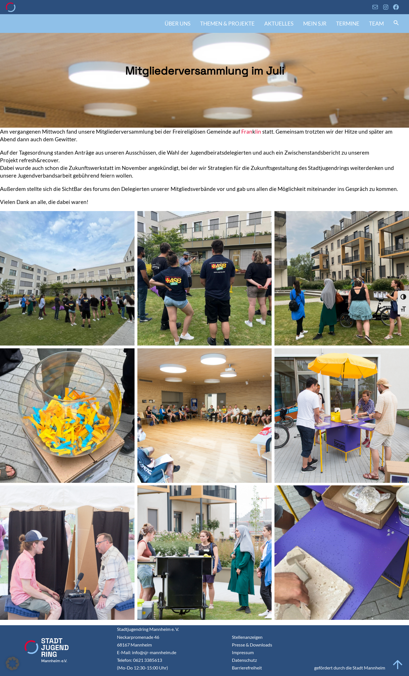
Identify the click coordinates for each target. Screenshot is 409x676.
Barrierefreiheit (247, 667)
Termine (347, 23)
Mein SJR (314, 23)
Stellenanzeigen (247, 637)
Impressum (243, 652)
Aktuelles (278, 23)
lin (258, 131)
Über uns (177, 23)
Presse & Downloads (252, 644)
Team (376, 23)
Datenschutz (244, 660)
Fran (246, 131)
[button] (396, 23)
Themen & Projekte (227, 23)
